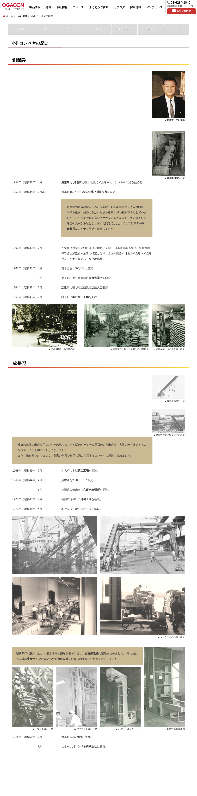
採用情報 (135, 7)
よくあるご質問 (98, 7)
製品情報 (34, 7)
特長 (48, 7)
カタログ (119, 7)
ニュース (78, 7)
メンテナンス (154, 7)
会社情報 (62, 7)
